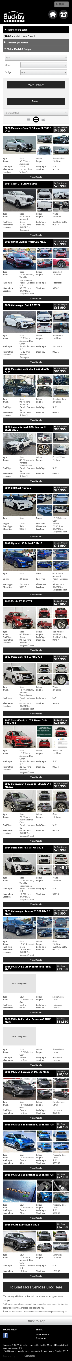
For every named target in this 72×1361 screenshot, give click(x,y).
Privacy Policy (42, 1334)
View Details (36, 177)
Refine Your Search (16, 30)
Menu (60, 4)
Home (7, 4)
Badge (8, 72)
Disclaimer (41, 1338)
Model (8, 65)
